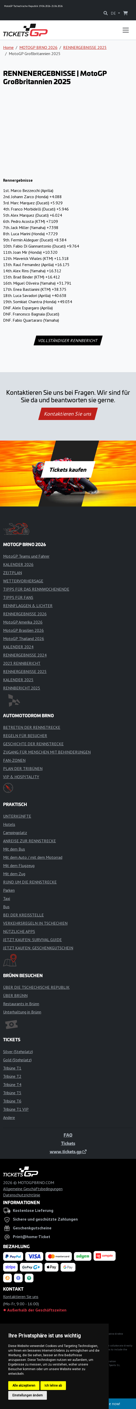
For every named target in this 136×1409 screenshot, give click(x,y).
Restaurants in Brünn (21, 1003)
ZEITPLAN (12, 572)
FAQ (68, 1135)
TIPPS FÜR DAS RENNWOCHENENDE (36, 589)
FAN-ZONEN (14, 760)
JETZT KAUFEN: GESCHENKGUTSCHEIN (38, 947)
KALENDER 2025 (18, 679)
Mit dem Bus (14, 849)
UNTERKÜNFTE (17, 816)
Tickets (68, 1143)
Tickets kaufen (68, 469)
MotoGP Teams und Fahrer (26, 556)
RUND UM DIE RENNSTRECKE (30, 882)
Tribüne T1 (12, 1068)
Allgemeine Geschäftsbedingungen (33, 1188)
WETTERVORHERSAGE (23, 580)
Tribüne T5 (12, 1092)
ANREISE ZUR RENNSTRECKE (29, 840)
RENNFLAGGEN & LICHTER (28, 605)
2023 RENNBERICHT (21, 663)
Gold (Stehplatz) (17, 1059)
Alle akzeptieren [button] (23, 1385)
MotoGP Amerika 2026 (22, 622)
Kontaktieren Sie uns (68, 413)
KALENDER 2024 (18, 646)
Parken (9, 890)
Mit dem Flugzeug (19, 865)
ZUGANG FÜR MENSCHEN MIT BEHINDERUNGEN (47, 752)
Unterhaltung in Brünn (22, 1011)
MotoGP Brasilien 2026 (23, 630)
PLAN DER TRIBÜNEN (22, 768)
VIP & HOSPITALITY (21, 776)
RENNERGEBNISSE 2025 (85, 47)
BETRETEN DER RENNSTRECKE (31, 727)
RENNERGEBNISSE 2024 (25, 655)
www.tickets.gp (68, 1151)
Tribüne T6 (12, 1101)
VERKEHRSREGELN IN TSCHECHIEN (35, 923)
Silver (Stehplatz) (18, 1051)
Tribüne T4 (12, 1084)
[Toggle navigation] (125, 30)
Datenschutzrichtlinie (21, 1194)
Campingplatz (15, 832)
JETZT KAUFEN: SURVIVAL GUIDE (32, 939)
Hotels (9, 824)
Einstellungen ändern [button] (27, 1395)
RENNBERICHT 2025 (21, 687)
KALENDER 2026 (18, 564)
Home (8, 47)
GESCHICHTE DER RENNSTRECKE (33, 743)
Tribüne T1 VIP (16, 1109)
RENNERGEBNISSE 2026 (25, 613)
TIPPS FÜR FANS (18, 597)
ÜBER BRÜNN (15, 995)
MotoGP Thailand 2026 (23, 638)
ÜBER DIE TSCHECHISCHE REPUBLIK (36, 987)
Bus (6, 906)
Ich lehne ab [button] (53, 1385)
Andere (9, 1117)
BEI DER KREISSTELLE (23, 914)
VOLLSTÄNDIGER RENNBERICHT (68, 340)
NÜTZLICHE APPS (19, 931)
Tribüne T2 (12, 1076)
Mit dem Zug (14, 873)
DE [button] (114, 13)
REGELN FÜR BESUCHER (25, 735)
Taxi (6, 898)
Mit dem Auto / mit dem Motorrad (32, 857)
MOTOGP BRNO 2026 (38, 47)
